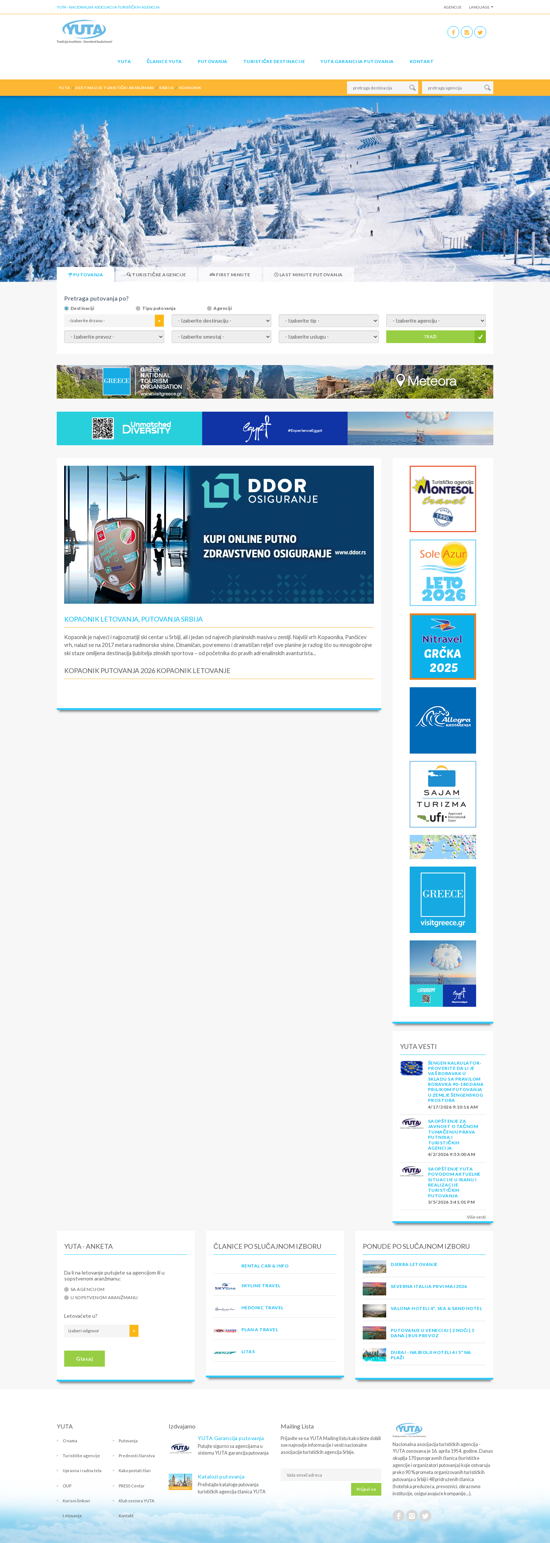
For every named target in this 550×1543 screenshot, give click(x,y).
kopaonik (190, 87)
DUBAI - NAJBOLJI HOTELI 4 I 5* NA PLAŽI (431, 1354)
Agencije (453, 7)
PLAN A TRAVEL (259, 1329)
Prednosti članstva (137, 1455)
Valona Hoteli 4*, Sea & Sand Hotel (436, 1308)
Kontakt (422, 61)
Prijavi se (366, 1489)
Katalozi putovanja (221, 1476)
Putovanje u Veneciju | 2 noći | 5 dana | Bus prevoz (433, 1332)
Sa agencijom (88, 1289)
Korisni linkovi (76, 1500)
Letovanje (72, 1515)
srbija (166, 87)
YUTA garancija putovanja (357, 61)
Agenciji (222, 308)
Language (479, 7)
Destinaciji (82, 308)
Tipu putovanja (159, 308)
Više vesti (476, 1217)
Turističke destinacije (274, 61)
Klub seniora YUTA (136, 1500)
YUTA (124, 61)
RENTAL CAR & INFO (264, 1266)
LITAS (248, 1351)
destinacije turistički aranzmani (114, 87)
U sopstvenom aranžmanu (104, 1297)
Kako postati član (135, 1470)
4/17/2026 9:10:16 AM (453, 1107)
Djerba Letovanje (414, 1264)
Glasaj (84, 1358)
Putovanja (213, 61)
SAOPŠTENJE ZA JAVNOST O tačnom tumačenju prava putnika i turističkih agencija (453, 1134)
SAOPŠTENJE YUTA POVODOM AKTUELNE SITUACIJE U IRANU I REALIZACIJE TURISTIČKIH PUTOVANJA (454, 1182)
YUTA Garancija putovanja (231, 1438)
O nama (70, 1440)
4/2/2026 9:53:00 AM (451, 1154)
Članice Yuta (164, 61)
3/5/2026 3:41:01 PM (451, 1202)
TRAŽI (430, 336)
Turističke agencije (81, 1455)
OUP (67, 1485)
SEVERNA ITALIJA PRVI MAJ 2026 (429, 1286)
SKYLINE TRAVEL (261, 1285)
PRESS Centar (132, 1485)
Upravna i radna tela (82, 1470)
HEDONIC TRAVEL (262, 1307)
